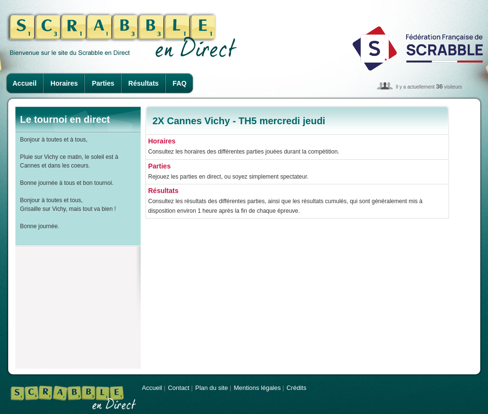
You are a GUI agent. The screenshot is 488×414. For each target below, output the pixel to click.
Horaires (64, 83)
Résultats (143, 83)
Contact (178, 387)
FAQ (179, 83)
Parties (103, 83)
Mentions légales (257, 387)
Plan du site (211, 387)
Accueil (25, 83)
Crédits (296, 387)
